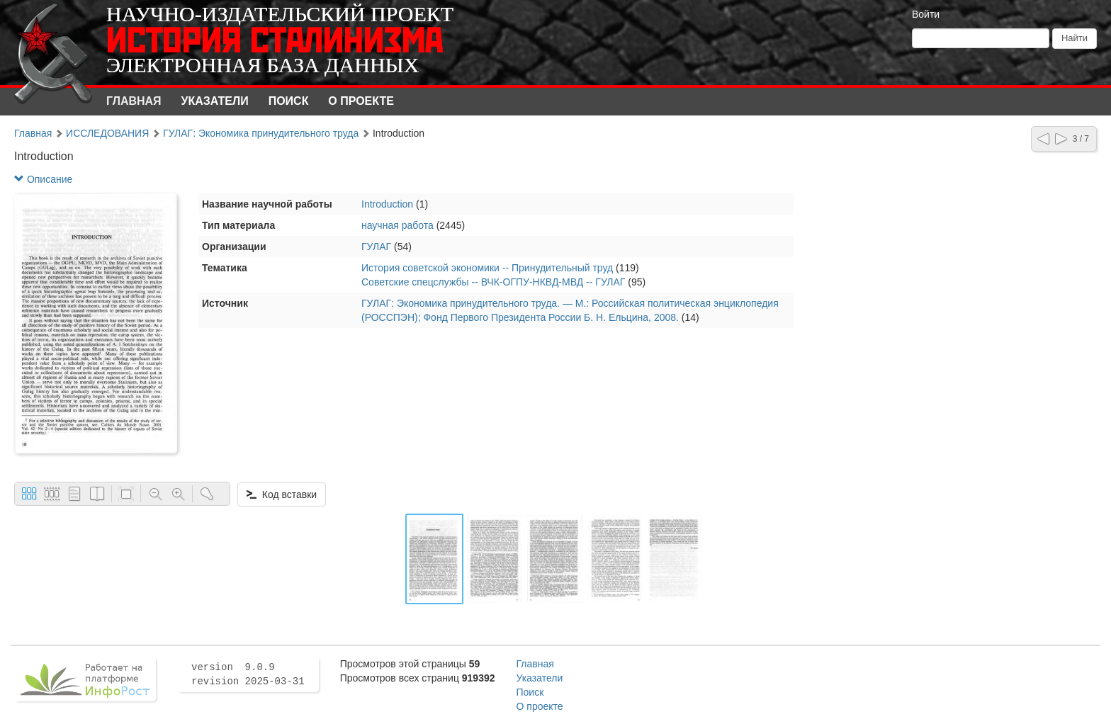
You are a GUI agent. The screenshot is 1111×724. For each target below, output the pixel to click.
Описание (43, 179)
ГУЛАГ (376, 246)
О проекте (361, 101)
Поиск (289, 101)
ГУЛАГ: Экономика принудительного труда (261, 133)
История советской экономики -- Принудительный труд (487, 267)
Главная (134, 101)
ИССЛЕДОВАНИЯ (107, 133)
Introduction (387, 204)
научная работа (397, 225)
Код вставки (282, 494)
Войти (926, 14)
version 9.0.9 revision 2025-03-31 (248, 674)
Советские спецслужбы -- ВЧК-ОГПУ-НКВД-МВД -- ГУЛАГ (493, 282)
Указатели (215, 101)
